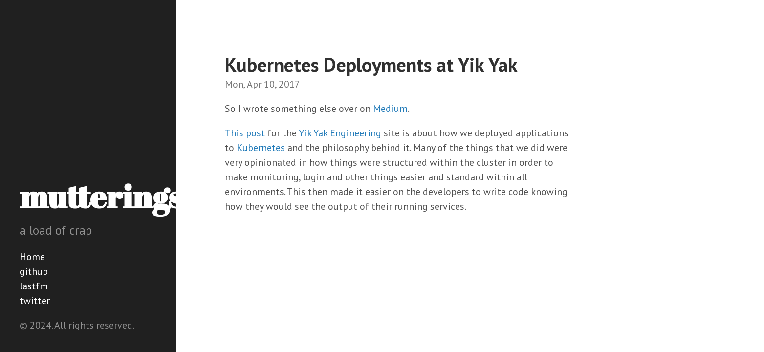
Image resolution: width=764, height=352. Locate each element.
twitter (35, 300)
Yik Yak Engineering (340, 133)
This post (245, 133)
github (34, 271)
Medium (390, 108)
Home (32, 256)
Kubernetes (261, 147)
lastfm (34, 286)
